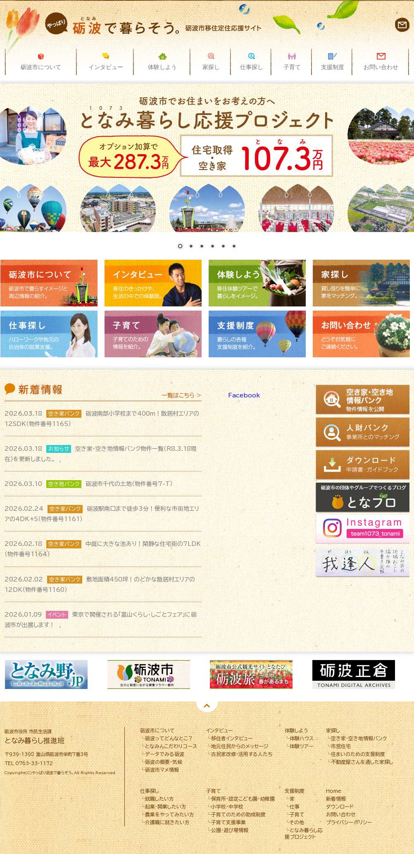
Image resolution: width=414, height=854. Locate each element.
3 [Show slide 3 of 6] (201, 246)
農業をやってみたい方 (169, 814)
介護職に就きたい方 (167, 822)
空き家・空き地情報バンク (359, 738)
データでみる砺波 (164, 753)
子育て (153, 334)
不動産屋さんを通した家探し (362, 761)
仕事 (295, 806)
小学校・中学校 (227, 806)
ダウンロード (363, 465)
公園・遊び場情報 (229, 830)
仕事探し (49, 334)
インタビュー (153, 283)
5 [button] (234, 703)
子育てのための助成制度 (238, 814)
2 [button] (197, 703)
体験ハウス (302, 738)
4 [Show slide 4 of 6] (212, 246)
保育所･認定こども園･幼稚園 (243, 798)
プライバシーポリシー (349, 822)
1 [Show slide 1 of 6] (180, 246)
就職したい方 (159, 798)
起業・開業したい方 (165, 806)
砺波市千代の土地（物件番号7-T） (89, 484)
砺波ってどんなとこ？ (169, 738)
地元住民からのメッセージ (239, 746)
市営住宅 (341, 746)
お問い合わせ (402, 24)
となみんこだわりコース (171, 746)
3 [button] (209, 703)
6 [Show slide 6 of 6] (233, 246)
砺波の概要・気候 (163, 761)
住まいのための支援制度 (358, 753)
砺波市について (49, 283)
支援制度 (257, 334)
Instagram (363, 530)
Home (333, 790)
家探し (361, 283)
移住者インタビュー (232, 738)
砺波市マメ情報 (162, 769)
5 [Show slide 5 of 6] (223, 246)
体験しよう (257, 283)
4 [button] (222, 703)
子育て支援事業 (228, 822)
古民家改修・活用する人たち (242, 753)
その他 (297, 822)
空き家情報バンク (363, 400)
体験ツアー (302, 746)
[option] (56, 674)
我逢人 (363, 563)
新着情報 (336, 798)
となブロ (363, 497)
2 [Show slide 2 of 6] (190, 246)
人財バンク (363, 432)
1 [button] (185, 703)
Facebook (244, 395)
